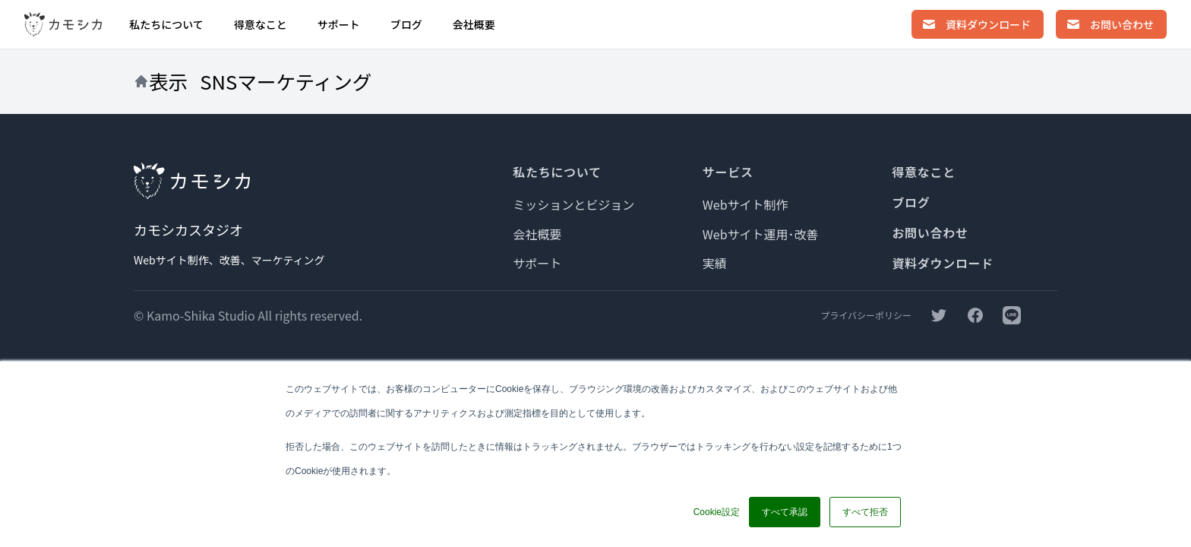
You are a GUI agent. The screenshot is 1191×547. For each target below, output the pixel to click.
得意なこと (260, 24)
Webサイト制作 (745, 204)
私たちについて (166, 24)
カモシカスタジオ (188, 229)
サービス (728, 172)
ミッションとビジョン (573, 204)
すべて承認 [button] (784, 512)
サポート (338, 24)
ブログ (406, 24)
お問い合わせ (930, 232)
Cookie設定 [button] (716, 512)
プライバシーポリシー (865, 315)
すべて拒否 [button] (865, 512)
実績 (715, 263)
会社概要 (474, 24)
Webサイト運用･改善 (761, 234)
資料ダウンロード (943, 263)
